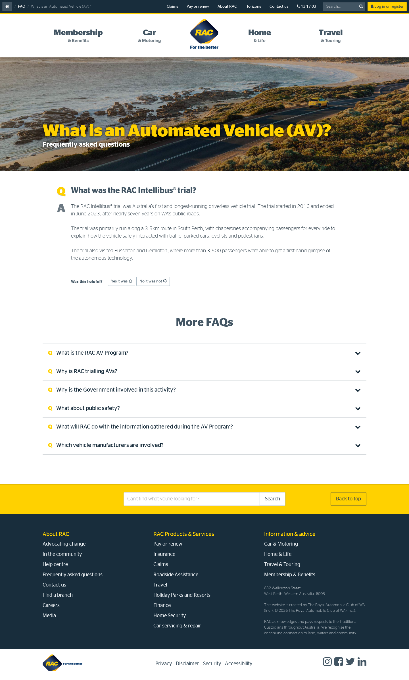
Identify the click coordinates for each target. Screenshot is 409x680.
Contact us (279, 7)
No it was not (153, 281)
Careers (51, 605)
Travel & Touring (282, 564)
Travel (160, 585)
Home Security (169, 615)
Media (49, 615)
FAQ (21, 7)
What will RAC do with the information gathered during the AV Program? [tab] (144, 427)
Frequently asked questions (73, 574)
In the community (62, 554)
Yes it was (121, 281)
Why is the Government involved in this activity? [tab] (116, 390)
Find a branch (58, 595)
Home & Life (277, 554)
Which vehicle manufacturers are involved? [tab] (110, 445)
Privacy (163, 663)
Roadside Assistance (175, 574)
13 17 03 (306, 6)
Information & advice (290, 534)
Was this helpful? (87, 282)
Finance (162, 605)
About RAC (227, 7)
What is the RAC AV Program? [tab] (92, 353)
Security (212, 663)
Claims (172, 7)
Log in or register (387, 6)
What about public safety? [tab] (88, 408)
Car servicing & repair (177, 626)
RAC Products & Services (183, 534)
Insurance (164, 554)
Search (272, 499)
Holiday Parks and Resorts (181, 595)
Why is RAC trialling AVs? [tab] (86, 371)
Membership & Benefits (289, 574)
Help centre (55, 564)
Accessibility (238, 663)
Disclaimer (187, 663)
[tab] (78, 36)
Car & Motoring (281, 544)
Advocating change (64, 544)
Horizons (253, 7)
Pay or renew (198, 7)
